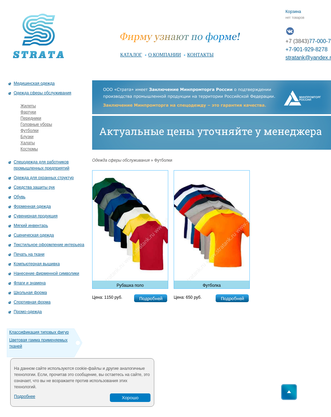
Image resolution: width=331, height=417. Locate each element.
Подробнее (24, 396)
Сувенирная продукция (36, 216)
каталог (131, 54)
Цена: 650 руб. (188, 297)
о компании (164, 54)
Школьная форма (30, 292)
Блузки (26, 136)
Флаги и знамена (30, 283)
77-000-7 (308, 41)
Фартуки (28, 112)
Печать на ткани (29, 254)
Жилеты (28, 106)
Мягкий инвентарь (31, 225)
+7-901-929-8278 (307, 49)
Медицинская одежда (34, 83)
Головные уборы (36, 124)
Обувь (20, 196)
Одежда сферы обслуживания (42, 93)
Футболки (29, 130)
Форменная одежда (32, 206)
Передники (30, 118)
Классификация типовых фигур (39, 332)
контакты (200, 54)
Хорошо (130, 397)
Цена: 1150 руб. (107, 297)
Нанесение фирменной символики (46, 273)
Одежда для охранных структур (44, 177)
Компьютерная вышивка (37, 263)
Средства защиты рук (34, 187)
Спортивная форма (32, 302)
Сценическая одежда (34, 235)
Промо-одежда (28, 311)
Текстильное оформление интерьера (49, 244)
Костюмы (29, 149)
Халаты (27, 142)
